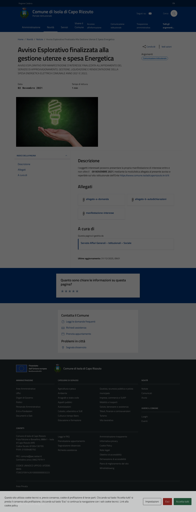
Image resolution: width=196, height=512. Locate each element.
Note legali (105, 450)
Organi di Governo (24, 397)
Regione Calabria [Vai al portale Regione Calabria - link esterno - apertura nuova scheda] (25, 3)
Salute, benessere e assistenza (114, 406)
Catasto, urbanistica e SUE (70, 411)
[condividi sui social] (148, 46)
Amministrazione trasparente (113, 436)
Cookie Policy (106, 445)
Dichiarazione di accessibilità (113, 459)
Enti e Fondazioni (24, 411)
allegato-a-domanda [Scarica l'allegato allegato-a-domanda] (97, 199)
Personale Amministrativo (28, 406)
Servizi (64, 27)
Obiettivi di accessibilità (110, 454)
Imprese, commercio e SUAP (113, 397)
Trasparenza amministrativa (143, 25)
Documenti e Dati (24, 415)
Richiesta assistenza (67, 450)
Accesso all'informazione (94, 25)
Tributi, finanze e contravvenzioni (115, 411)
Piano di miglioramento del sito (114, 463)
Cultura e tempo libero (68, 415)
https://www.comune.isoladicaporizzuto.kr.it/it (144, 175)
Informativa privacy (109, 441)
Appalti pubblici (65, 402)
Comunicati (146, 393)
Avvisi (144, 397)
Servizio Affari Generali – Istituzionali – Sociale (106, 243)
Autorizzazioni (64, 406)
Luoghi (144, 416)
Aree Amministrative (25, 388)
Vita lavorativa (106, 420)
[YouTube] (149, 13)
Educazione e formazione (69, 420)
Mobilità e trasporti (108, 402)
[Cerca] (174, 13)
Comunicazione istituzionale (117, 25)
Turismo (103, 415)
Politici (19, 402)
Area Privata (22, 486)
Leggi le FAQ (64, 436)
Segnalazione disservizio (69, 445)
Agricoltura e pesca (67, 388)
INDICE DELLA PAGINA (42, 155)
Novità (50, 27)
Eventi (144, 421)
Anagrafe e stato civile (68, 397)
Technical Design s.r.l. (35, 504)
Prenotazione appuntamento (71, 441)
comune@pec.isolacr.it (31, 456)
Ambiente (62, 393)
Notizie (144, 388)
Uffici (18, 393)
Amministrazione (31, 27)
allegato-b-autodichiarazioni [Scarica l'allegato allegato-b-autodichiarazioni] (150, 199)
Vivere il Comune (79, 25)
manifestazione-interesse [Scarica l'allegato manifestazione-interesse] (100, 213)
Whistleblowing (107, 468)
